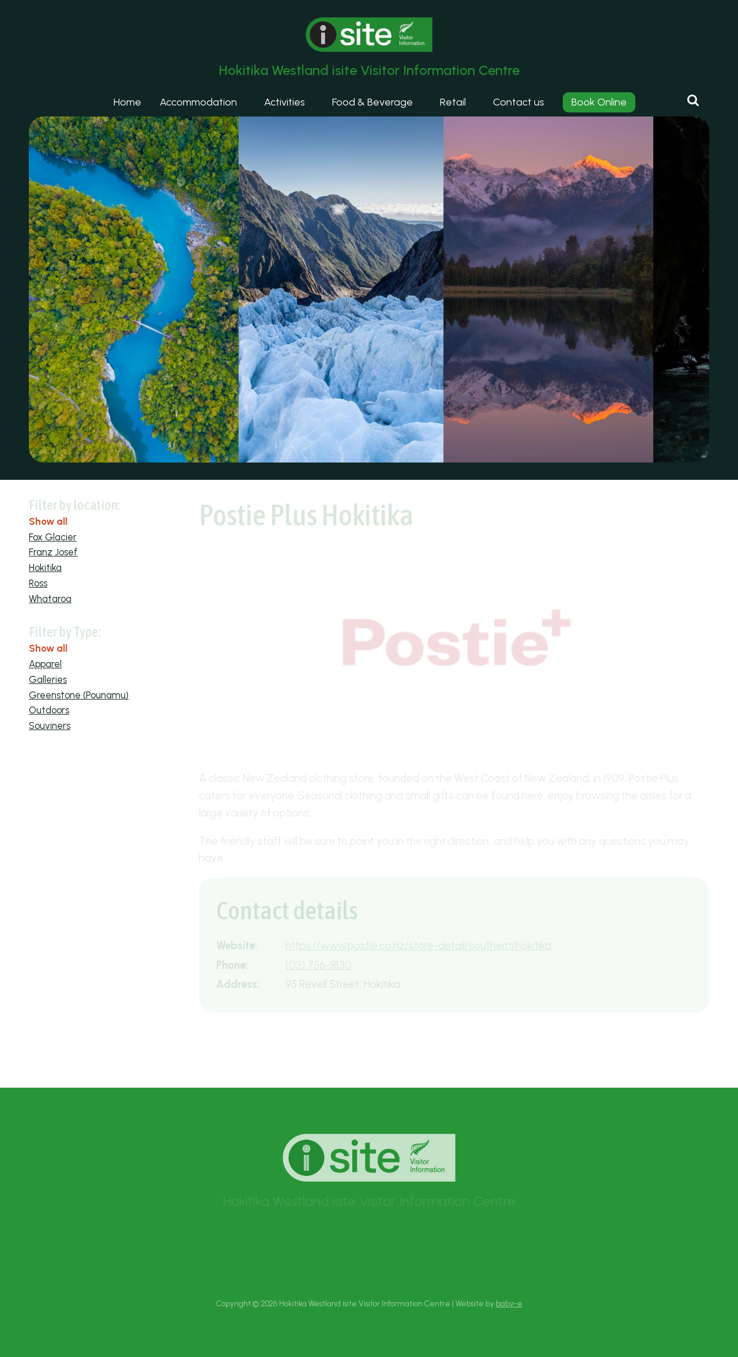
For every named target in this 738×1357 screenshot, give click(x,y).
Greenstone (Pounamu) (79, 695)
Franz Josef (53, 552)
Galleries (48, 679)
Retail (453, 102)
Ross (38, 583)
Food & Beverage (372, 102)
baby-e (509, 1303)
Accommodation (198, 102)
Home (127, 102)
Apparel (45, 664)
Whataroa (50, 598)
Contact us (518, 102)
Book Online (599, 102)
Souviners (49, 725)
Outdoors (49, 710)
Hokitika (45, 567)
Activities (284, 102)
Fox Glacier (53, 537)
